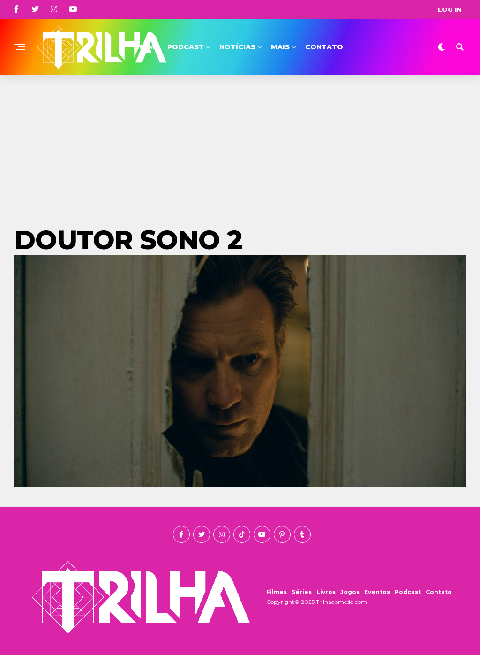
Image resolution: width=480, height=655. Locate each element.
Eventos (377, 591)
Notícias (237, 47)
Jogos (350, 591)
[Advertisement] (240, 145)
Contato (324, 47)
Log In (449, 9)
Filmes (276, 591)
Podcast (185, 47)
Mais (280, 47)
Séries (302, 591)
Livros (326, 591)
